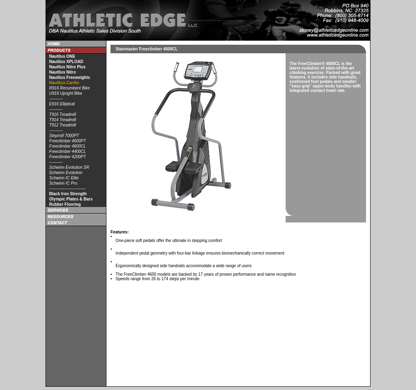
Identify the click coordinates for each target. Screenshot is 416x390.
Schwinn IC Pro (63, 183)
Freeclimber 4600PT (67, 141)
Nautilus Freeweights (69, 77)
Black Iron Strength (68, 194)
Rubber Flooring (65, 204)
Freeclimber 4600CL (67, 146)
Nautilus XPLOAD (66, 61)
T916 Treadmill (62, 114)
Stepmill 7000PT (64, 135)
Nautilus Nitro (62, 72)
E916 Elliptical (62, 104)
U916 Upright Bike (65, 93)
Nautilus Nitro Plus (67, 67)
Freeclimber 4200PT (67, 157)
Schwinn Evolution (65, 172)
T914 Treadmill (62, 120)
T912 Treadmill (62, 125)
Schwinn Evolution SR (69, 167)
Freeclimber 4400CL (67, 151)
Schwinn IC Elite (64, 178)
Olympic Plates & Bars (71, 199)
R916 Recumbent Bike (69, 88)
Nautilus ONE (62, 56)
